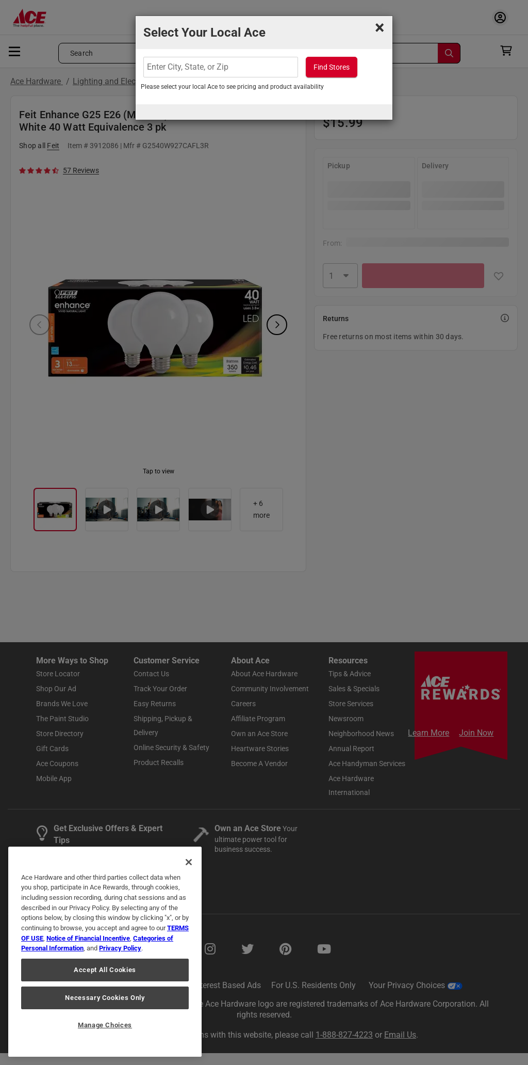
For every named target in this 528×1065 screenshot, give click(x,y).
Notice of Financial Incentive (88, 938)
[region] (105, 952)
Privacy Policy (120, 948)
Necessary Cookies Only (104, 998)
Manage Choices (105, 1025)
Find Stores (332, 67)
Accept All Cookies (105, 970)
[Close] (188, 862)
